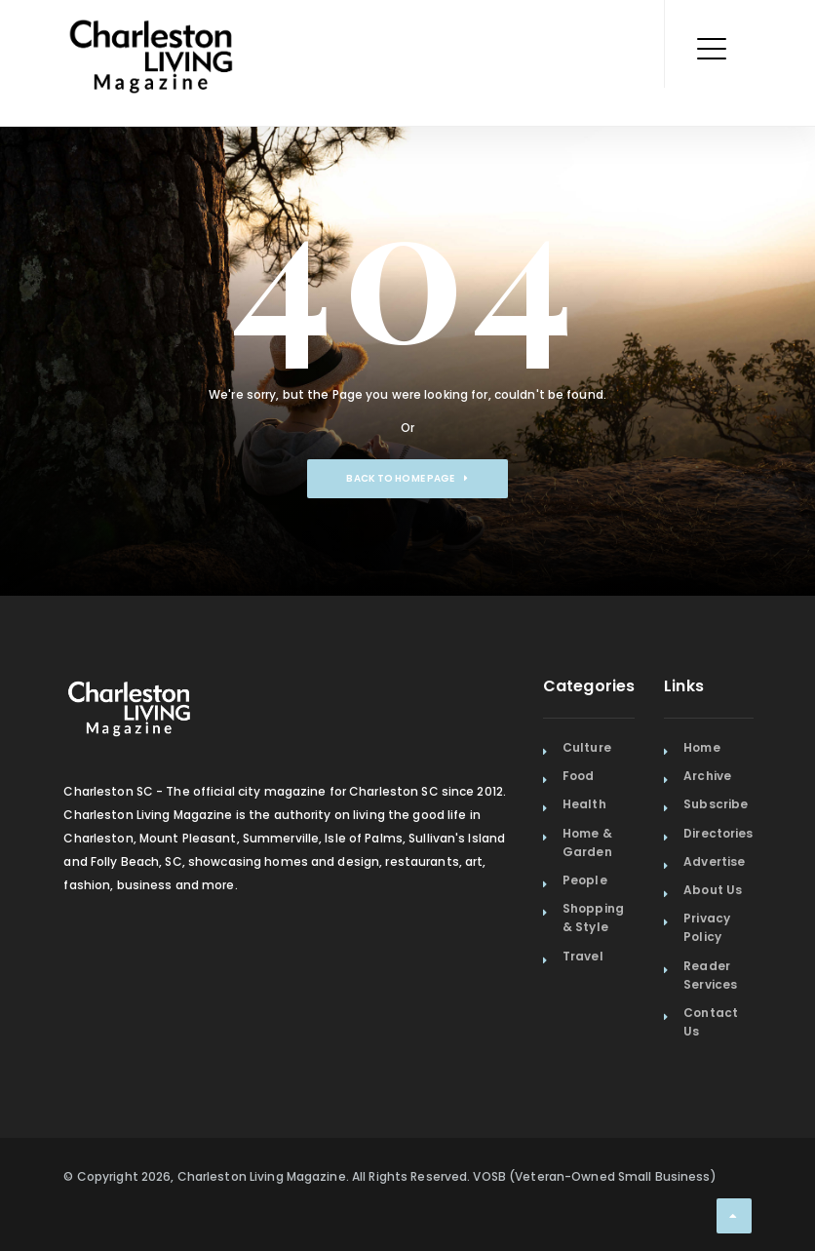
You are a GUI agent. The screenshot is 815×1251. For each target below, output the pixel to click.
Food (578, 775)
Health (584, 804)
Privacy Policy (706, 927)
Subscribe (715, 804)
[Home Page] (151, 34)
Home (701, 747)
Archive (707, 775)
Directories (718, 833)
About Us (712, 889)
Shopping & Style (593, 917)
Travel (583, 956)
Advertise (714, 861)
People (585, 880)
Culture (587, 747)
